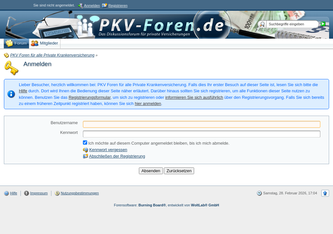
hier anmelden (148, 103)
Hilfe (23, 90)
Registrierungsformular (90, 97)
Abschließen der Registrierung (117, 156)
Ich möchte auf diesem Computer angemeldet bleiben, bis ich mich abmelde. (156, 143)
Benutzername (64, 122)
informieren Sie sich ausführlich (194, 97)
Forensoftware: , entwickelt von (166, 205)
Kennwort (69, 132)
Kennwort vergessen (108, 149)
